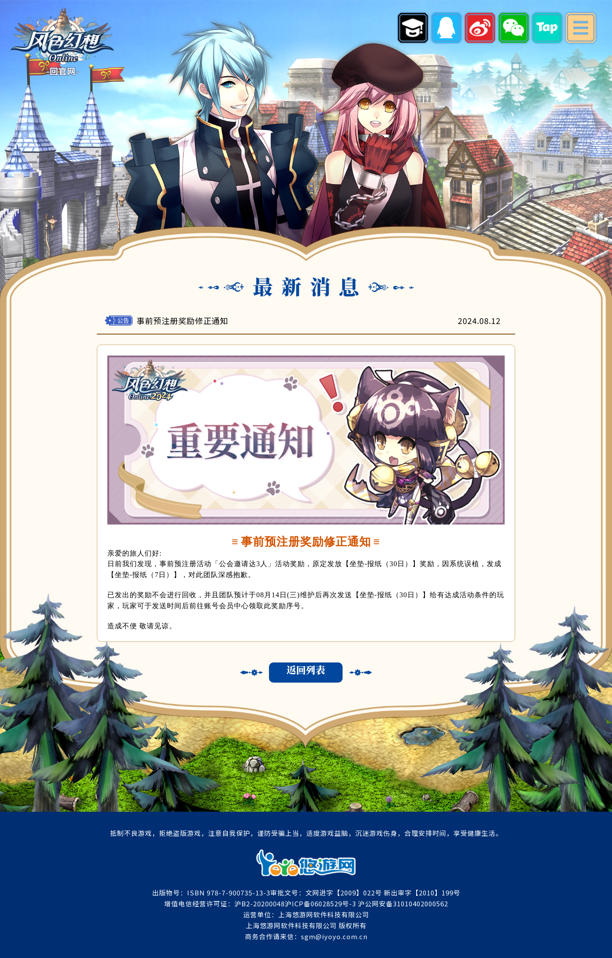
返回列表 (306, 669)
